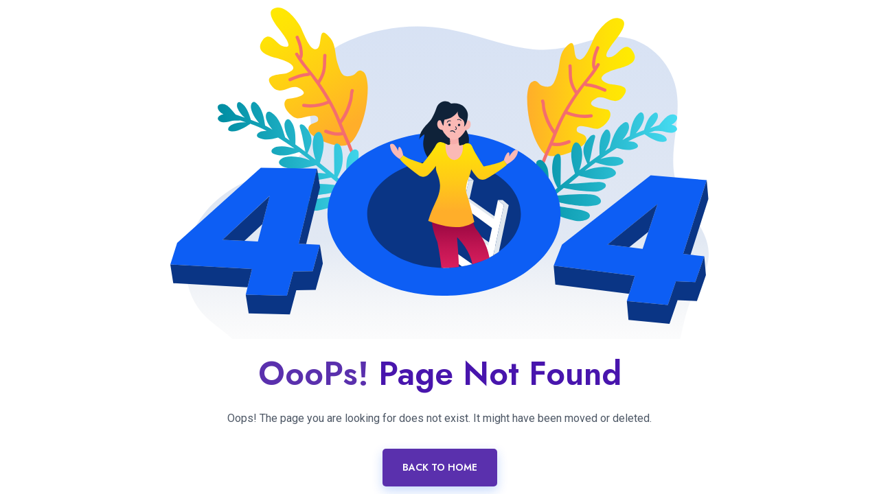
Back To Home (439, 467)
